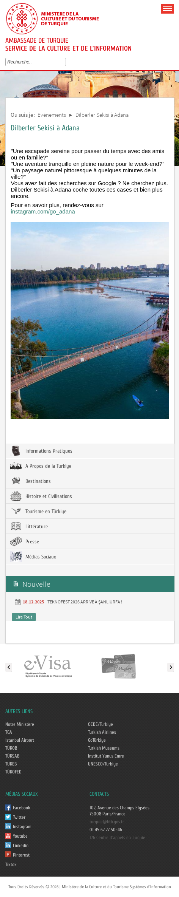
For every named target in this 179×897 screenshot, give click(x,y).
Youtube (20, 836)
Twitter (19, 817)
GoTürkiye (97, 740)
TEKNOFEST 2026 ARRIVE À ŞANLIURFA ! (84, 602)
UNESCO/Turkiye (103, 764)
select (65, 62)
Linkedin (20, 845)
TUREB (11, 764)
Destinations (30, 481)
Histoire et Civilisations (41, 496)
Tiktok (11, 864)
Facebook (21, 807)
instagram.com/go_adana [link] (43, 211)
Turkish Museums (103, 748)
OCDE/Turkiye (100, 724)
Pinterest (21, 855)
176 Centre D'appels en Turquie (117, 837)
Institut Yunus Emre (106, 756)
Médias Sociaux (33, 556)
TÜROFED (13, 772)
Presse (24, 541)
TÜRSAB (12, 756)
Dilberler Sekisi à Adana (102, 114)
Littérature (29, 526)
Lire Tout (24, 617)
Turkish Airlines (102, 732)
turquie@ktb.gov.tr (107, 821)
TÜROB (11, 748)
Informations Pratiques (41, 450)
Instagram (22, 826)
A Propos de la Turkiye (40, 466)
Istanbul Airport (19, 740)
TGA (8, 732)
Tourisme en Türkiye (38, 511)
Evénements (52, 114)
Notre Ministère (19, 724)
